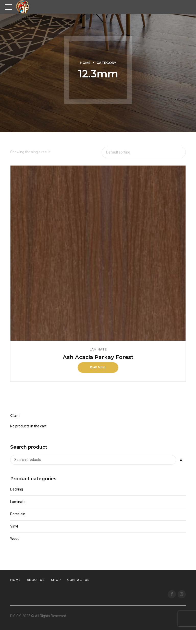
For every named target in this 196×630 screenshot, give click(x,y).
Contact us (78, 580)
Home (85, 63)
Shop (56, 580)
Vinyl (14, 526)
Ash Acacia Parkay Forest (98, 357)
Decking (16, 489)
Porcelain (17, 514)
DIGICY (15, 616)
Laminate (98, 349)
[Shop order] (144, 152)
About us (35, 580)
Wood (14, 538)
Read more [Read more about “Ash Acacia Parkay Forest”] (98, 367)
